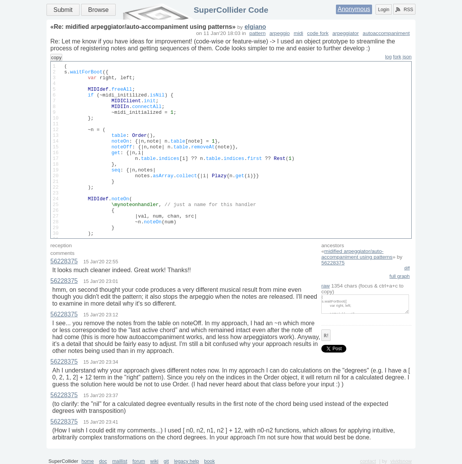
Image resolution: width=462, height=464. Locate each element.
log (388, 57)
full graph (399, 276)
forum (139, 461)
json (407, 57)
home (87, 461)
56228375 (332, 263)
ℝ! (326, 335)
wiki (154, 461)
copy (56, 57)
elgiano (255, 26)
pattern (257, 33)
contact (368, 461)
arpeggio (279, 33)
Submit (63, 10)
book (209, 461)
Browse (98, 10)
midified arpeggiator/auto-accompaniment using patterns (356, 254)
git (166, 461)
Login (383, 9)
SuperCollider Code (231, 9)
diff (407, 268)
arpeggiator (345, 33)
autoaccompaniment (386, 33)
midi (298, 33)
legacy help (186, 461)
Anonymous (354, 9)
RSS (404, 9)
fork (397, 57)
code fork (318, 33)
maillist (119, 461)
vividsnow (401, 461)
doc (103, 461)
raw (325, 286)
